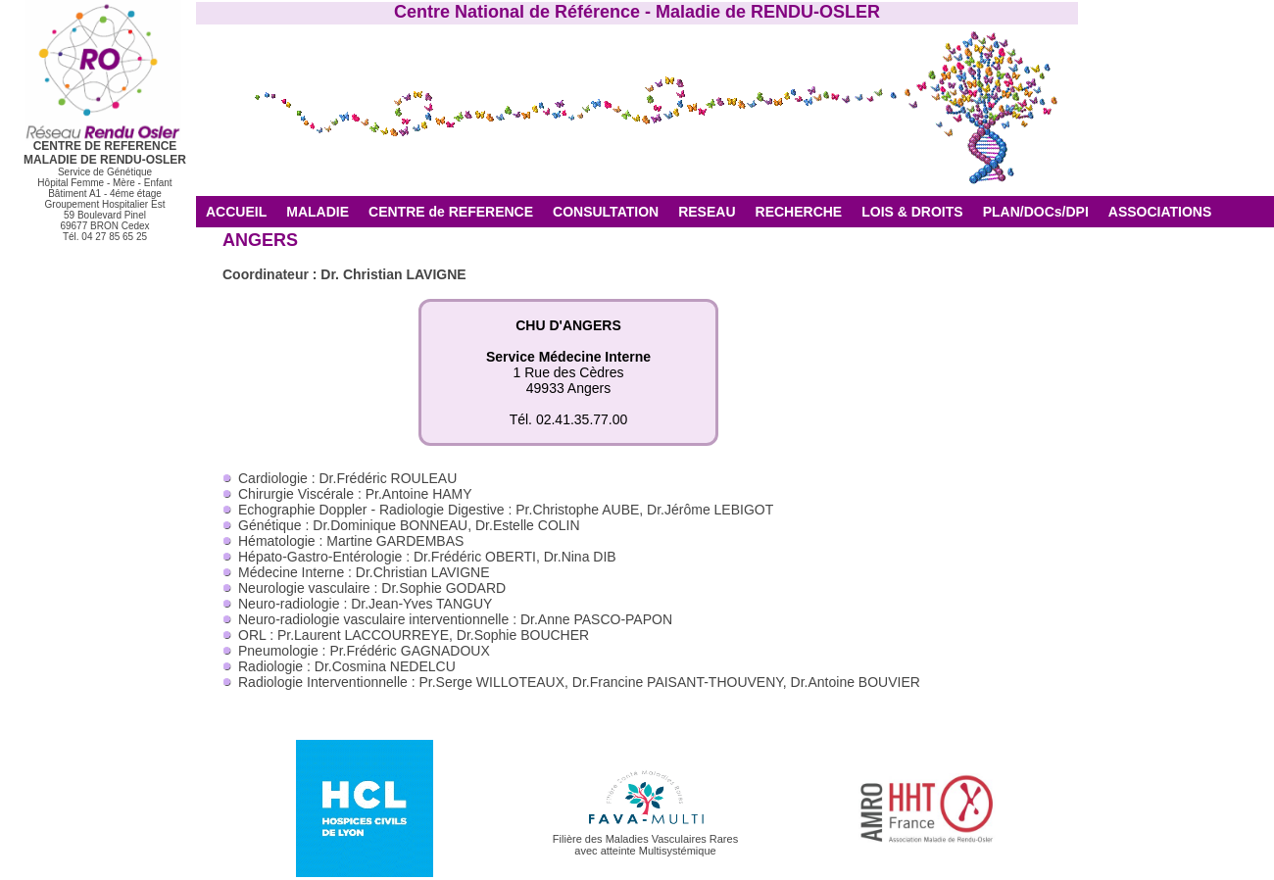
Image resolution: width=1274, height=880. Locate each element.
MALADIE (317, 212)
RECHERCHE (799, 212)
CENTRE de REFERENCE (450, 212)
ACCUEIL (236, 212)
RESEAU (706, 212)
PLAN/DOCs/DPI (1036, 212)
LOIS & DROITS (911, 212)
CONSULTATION (606, 212)
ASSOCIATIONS (1160, 212)
